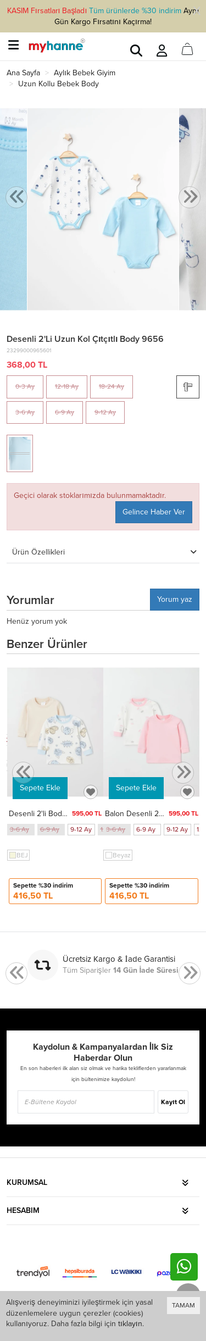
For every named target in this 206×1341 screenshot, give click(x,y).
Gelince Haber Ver (154, 512)
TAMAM (183, 1305)
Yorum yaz (174, 599)
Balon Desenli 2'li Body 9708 (154, 813)
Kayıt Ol (173, 1102)
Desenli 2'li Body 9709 (47, 813)
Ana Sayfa (23, 73)
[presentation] (16, 197)
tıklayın (130, 1323)
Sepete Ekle (40, 788)
